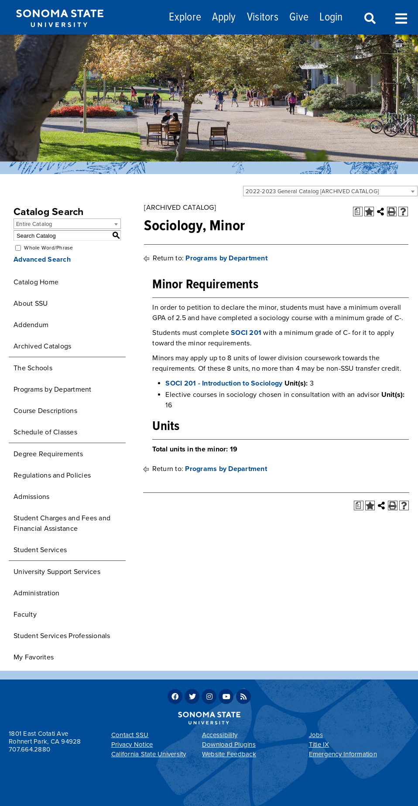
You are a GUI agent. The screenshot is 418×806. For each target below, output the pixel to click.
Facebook (175, 696)
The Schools (33, 368)
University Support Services (57, 571)
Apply (224, 17)
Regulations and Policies (52, 475)
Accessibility (219, 735)
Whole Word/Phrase (48, 248)
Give (298, 17)
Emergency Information (343, 754)
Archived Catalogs (42, 346)
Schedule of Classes (45, 432)
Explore (185, 17)
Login (331, 17)
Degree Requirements (48, 454)
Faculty (25, 614)
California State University (148, 754)
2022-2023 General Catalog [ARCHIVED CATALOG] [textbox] (312, 191)
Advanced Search (42, 259)
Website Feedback (229, 754)
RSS (243, 696)
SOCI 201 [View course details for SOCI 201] (246, 332)
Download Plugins (229, 744)
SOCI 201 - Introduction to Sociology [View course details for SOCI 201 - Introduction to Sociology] (223, 383)
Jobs (316, 735)
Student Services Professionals (62, 636)
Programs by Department (53, 389)
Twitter (192, 696)
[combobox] (330, 191)
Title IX (319, 744)
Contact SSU (130, 735)
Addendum (31, 325)
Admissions (32, 496)
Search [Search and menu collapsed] (369, 19)
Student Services (40, 550)
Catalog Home (36, 282)
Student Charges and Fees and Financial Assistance (62, 523)
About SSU (31, 303)
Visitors (262, 17)
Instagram (209, 696)
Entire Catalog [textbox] (34, 224)
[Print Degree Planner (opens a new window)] (358, 211)
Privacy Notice (132, 744)
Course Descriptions (45, 410)
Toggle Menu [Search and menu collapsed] (401, 17)
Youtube (226, 696)
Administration (37, 593)
